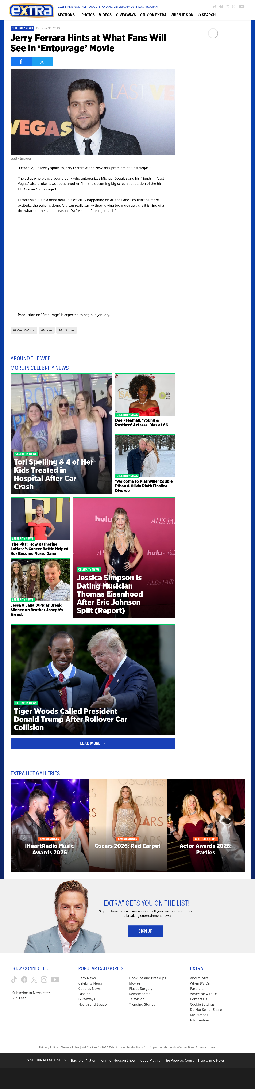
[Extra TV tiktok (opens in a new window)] (215, 6)
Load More (92, 743)
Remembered (140, 993)
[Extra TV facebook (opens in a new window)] (221, 6)
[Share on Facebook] (21, 61)
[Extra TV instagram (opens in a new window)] (234, 6)
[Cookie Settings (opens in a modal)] (202, 1004)
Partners (197, 988)
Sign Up (145, 931)
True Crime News (211, 1060)
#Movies (46, 330)
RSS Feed (19, 998)
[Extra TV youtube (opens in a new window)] (242, 6)
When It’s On (200, 983)
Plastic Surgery (140, 988)
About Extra (199, 978)
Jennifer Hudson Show (117, 1060)
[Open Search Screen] (207, 15)
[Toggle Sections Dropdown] (68, 15)
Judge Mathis (149, 1060)
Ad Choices (89, 1047)
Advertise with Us (203, 993)
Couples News (89, 988)
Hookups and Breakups (147, 978)
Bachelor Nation (83, 1060)
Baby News (87, 978)
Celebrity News (22, 28)
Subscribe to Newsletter (31, 992)
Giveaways (86, 999)
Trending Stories (142, 1004)
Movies (134, 983)
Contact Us (198, 999)
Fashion (84, 993)
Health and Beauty (93, 1004)
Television (136, 999)
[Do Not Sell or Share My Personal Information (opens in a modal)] (209, 1015)
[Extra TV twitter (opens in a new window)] (227, 6)
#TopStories (66, 330)
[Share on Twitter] (42, 61)
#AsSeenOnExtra (24, 330)
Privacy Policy (48, 1047)
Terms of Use (70, 1047)
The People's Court (179, 1060)
